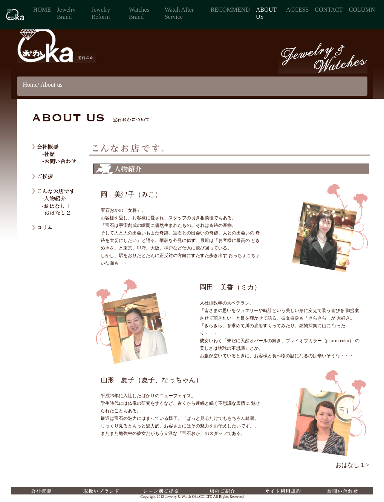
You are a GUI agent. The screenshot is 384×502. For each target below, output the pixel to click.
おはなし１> (352, 465)
